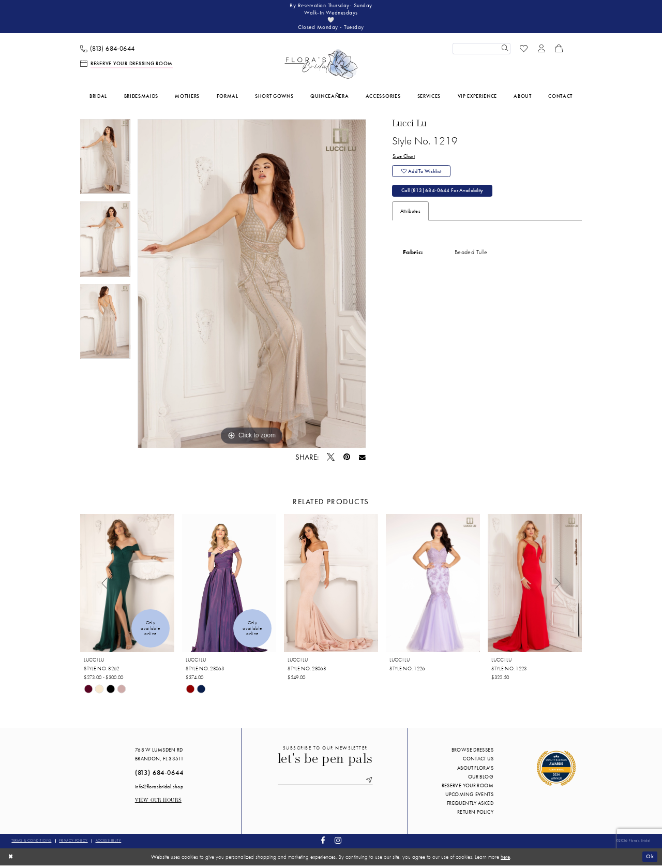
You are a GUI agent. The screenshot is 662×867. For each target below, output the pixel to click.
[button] (541, 50)
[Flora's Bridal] (321, 65)
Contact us (478, 760)
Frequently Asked (470, 805)
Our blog (480, 778)
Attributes (410, 215)
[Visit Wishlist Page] (524, 50)
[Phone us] (108, 50)
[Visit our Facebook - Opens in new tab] (323, 843)
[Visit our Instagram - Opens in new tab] (338, 843)
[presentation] (127, 585)
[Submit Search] (504, 50)
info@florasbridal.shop (159, 788)
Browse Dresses (472, 751)
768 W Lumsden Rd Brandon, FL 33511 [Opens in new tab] (159, 756)
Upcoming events (469, 795)
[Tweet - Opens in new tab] (330, 459)
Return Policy (475, 814)
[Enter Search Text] (481, 50)
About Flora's (475, 769)
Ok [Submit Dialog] (650, 858)
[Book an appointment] (127, 65)
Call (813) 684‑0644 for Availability (443, 194)
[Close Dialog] (11, 858)
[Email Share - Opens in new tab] (362, 459)
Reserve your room (467, 787)
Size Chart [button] (404, 158)
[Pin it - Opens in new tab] (347, 458)
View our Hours (158, 802)
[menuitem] (108, 50)
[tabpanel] (105, 162)
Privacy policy (73, 842)
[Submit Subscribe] (370, 782)
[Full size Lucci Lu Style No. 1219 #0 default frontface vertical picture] (252, 286)
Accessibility (109, 842)
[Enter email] (325, 782)
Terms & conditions (31, 842)
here (505, 858)
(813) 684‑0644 (159, 774)
